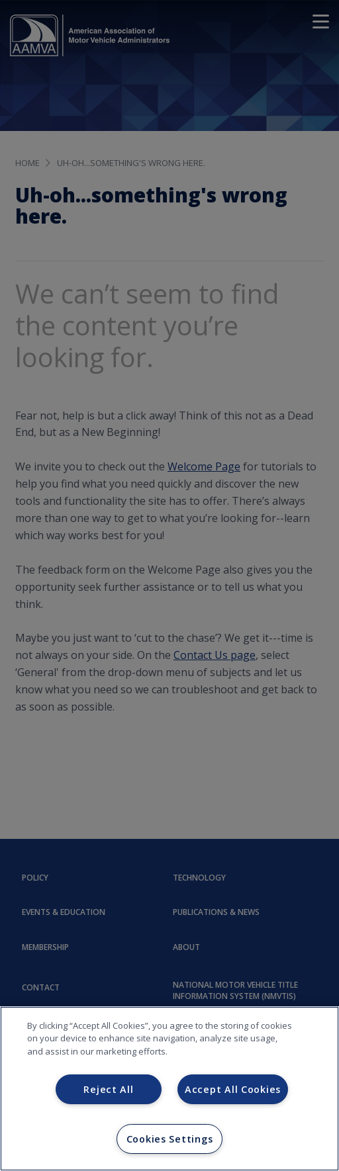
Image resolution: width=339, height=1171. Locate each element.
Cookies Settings (169, 1139)
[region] (169, 1088)
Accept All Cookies (233, 1089)
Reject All (108, 1089)
